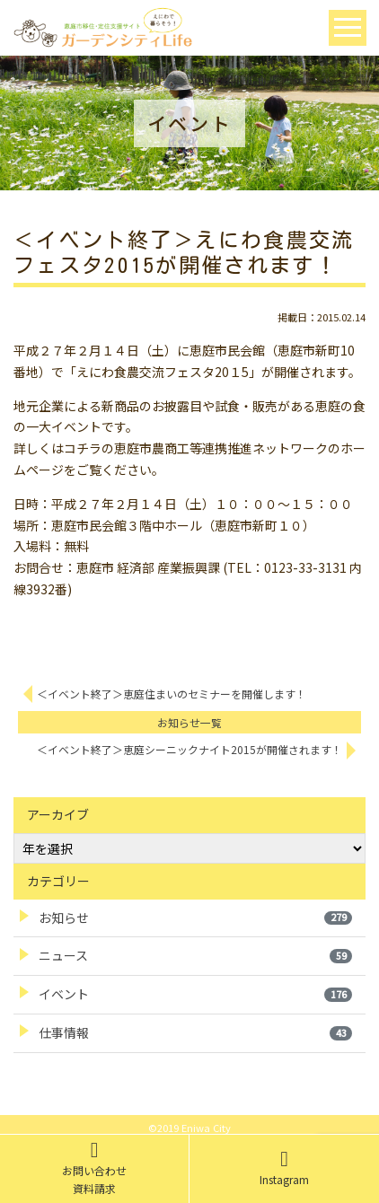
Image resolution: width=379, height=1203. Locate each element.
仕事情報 (195, 1032)
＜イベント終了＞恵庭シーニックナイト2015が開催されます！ (189, 749)
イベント (195, 994)
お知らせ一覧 (189, 722)
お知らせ (195, 917)
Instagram (284, 1168)
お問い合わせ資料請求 (94, 1168)
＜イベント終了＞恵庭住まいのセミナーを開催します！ (171, 693)
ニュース (195, 955)
